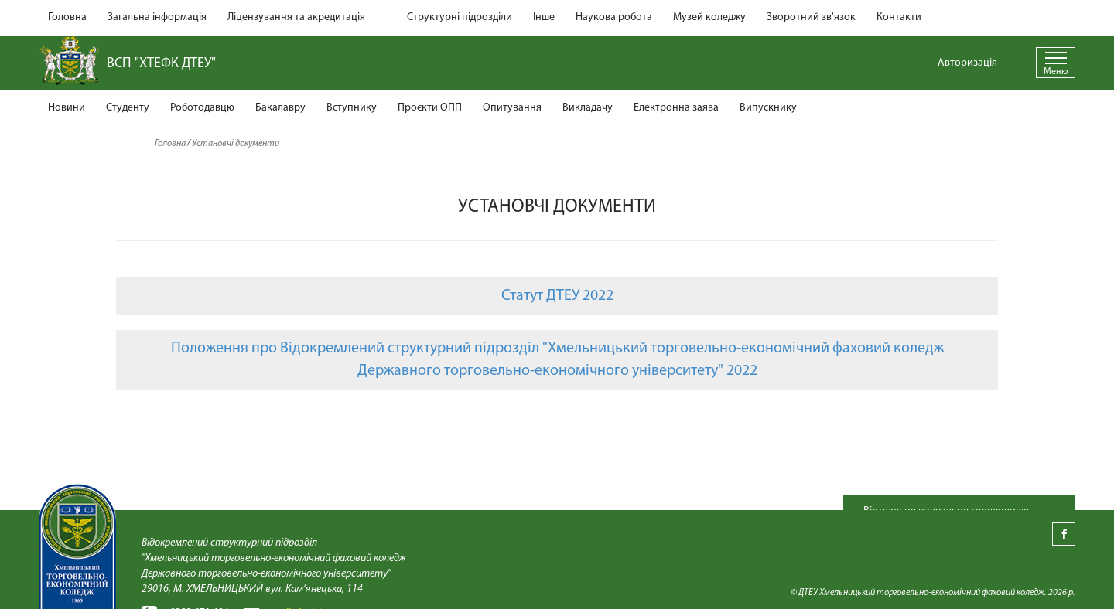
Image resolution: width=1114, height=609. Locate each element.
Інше (544, 17)
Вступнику (351, 108)
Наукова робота (614, 17)
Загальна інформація (157, 17)
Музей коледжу (709, 17)
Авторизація (967, 63)
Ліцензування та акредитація (296, 17)
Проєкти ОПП (430, 108)
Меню (1056, 72)
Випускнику (768, 108)
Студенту (127, 108)
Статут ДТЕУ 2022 (557, 296)
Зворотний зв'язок (811, 17)
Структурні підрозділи (459, 17)
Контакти (899, 17)
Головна (67, 17)
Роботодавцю (202, 108)
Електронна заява (676, 108)
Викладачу (587, 108)
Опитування (512, 108)
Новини (66, 108)
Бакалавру (280, 108)
